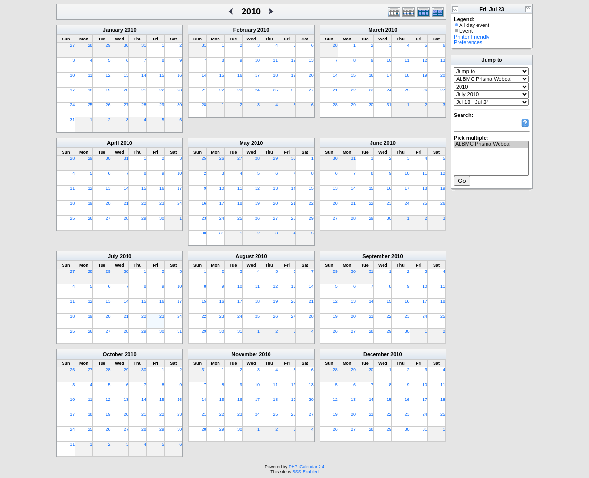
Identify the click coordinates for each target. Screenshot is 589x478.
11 (90, 75)
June (376, 143)
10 (72, 75)
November (244, 354)
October (113, 354)
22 (161, 90)
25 (90, 105)
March (376, 30)
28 (90, 45)
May (245, 143)
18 (90, 90)
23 (179, 90)
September (376, 256)
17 (72, 90)
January (113, 30)
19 (108, 90)
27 (72, 45)
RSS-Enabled (305, 471)
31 (143, 45)
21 (143, 90)
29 (108, 45)
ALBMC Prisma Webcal (491, 144)
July (113, 256)
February (244, 30)
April (113, 143)
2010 (130, 30)
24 (72, 105)
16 (179, 75)
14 (143, 75)
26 (108, 105)
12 (108, 75)
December (376, 354)
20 (126, 90)
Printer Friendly (472, 36)
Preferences (468, 42)
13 (126, 75)
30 (126, 45)
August (244, 256)
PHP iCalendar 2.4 (306, 467)
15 (161, 75)
